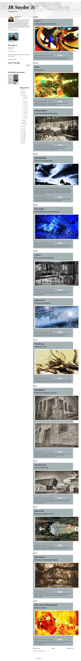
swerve (64, 58)
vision (44, 644)
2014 (23, 130)
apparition (46, 334)
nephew (43, 642)
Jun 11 (25, 104)
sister (64, 642)
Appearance (39, 300)
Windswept (39, 344)
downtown (56, 453)
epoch (64, 499)
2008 (23, 141)
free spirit (58, 245)
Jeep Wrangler (59, 291)
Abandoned (39, 390)
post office (65, 293)
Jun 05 (25, 112)
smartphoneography (58, 58)
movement (63, 103)
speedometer (60, 548)
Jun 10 (25, 106)
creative (54, 245)
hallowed (64, 334)
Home (53, 648)
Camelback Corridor (52, 291)
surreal (61, 381)
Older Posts (70, 648)
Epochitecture (40, 465)
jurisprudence (60, 146)
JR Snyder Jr (21, 7)
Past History (39, 557)
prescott (59, 642)
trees (64, 335)
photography (51, 58)
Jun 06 (25, 110)
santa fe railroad (59, 455)
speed (56, 548)
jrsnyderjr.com (10, 48)
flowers (57, 641)
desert (59, 380)
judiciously (55, 146)
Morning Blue (40, 158)
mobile (67, 57)
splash (56, 104)
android (49, 57)
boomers (52, 593)
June (24, 95)
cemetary (50, 641)
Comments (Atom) (41, 651)
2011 (23, 135)
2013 (23, 132)
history (65, 593)
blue (54, 199)
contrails (57, 199)
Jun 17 (25, 101)
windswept (69, 381)
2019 (23, 90)
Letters (37, 255)
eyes (51, 103)
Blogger (42, 658)
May (23, 120)
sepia (62, 148)
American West (40, 199)
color (49, 103)
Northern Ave (42, 148)
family (63, 593)
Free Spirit (39, 209)
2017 (23, 94)
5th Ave (39, 453)
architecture (53, 499)
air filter (42, 57)
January (24, 124)
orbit (66, 103)
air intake (46, 57)
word (44, 294)
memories (41, 595)
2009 (23, 139)
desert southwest (63, 199)
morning (40, 200)
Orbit (36, 67)
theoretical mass (66, 246)
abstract (39, 57)
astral (49, 245)
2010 (23, 137)
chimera (55, 380)
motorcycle (36, 58)
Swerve (37, 21)
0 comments (50, 55)
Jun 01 (25, 118)
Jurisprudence (40, 110)
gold (60, 641)
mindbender (68, 380)
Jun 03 (25, 114)
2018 (23, 92)
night (40, 335)
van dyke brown (54, 149)
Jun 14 (25, 102)
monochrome (37, 148)
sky (53, 335)
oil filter (40, 58)
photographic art (45, 58)
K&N (65, 57)
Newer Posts (36, 648)
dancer (54, 641)
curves (56, 57)
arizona (53, 57)
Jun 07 (25, 108)
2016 (23, 126)
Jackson (68, 499)
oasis (39, 381)
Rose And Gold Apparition (46, 605)
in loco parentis (64, 641)
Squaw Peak (45, 149)
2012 (23, 133)
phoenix (47, 148)
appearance (51, 334)
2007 (23, 143)
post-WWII (64, 595)
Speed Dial (39, 511)
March (24, 122)
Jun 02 (25, 116)
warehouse (54, 456)
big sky (52, 199)
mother (40, 642)
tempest (65, 381)
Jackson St (60, 453)
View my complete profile (13, 29)
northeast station (43, 293)
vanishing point (66, 548)
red (61, 642)
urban (49, 149)
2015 (23, 128)
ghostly (60, 334)
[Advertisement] (12, 107)
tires (67, 58)
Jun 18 (25, 97)
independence (63, 245)
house (68, 593)
